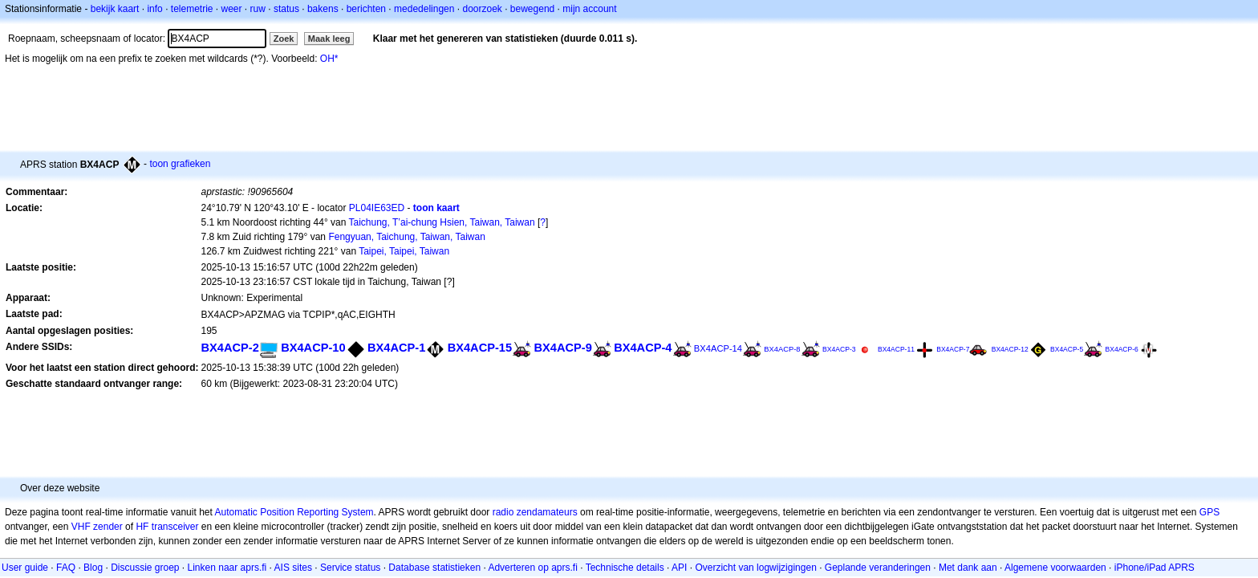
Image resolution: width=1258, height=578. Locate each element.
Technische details (625, 567)
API (679, 567)
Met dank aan (968, 567)
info (154, 8)
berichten (366, 8)
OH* (329, 58)
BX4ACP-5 (1066, 349)
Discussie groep (145, 567)
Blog (93, 567)
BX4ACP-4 (643, 347)
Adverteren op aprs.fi (532, 567)
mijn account (589, 8)
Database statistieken (434, 567)
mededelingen (424, 8)
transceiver (175, 526)
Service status (350, 567)
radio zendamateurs (535, 512)
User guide (25, 567)
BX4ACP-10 (313, 347)
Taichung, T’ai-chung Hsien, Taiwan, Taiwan (442, 222)
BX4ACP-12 (1010, 349)
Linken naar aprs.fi (227, 567)
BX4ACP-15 (480, 347)
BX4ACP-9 (562, 347)
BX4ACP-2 (229, 347)
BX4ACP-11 (896, 349)
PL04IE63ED (376, 208)
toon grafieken (179, 163)
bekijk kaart (115, 8)
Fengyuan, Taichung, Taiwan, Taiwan (406, 236)
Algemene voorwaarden (1055, 567)
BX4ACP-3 (839, 349)
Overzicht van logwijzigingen (755, 567)
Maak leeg (329, 38)
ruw (258, 8)
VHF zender (97, 526)
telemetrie (192, 8)
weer (231, 8)
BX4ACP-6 (1122, 349)
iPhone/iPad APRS (1154, 567)
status (286, 8)
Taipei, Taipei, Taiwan (404, 251)
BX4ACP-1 (396, 347)
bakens (323, 8)
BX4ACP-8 (782, 349)
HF (142, 526)
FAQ (65, 567)
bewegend (532, 8)
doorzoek (481, 8)
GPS (1209, 512)
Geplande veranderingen (878, 567)
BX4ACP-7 (952, 349)
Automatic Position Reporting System (293, 512)
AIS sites (293, 567)
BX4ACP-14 (718, 348)
